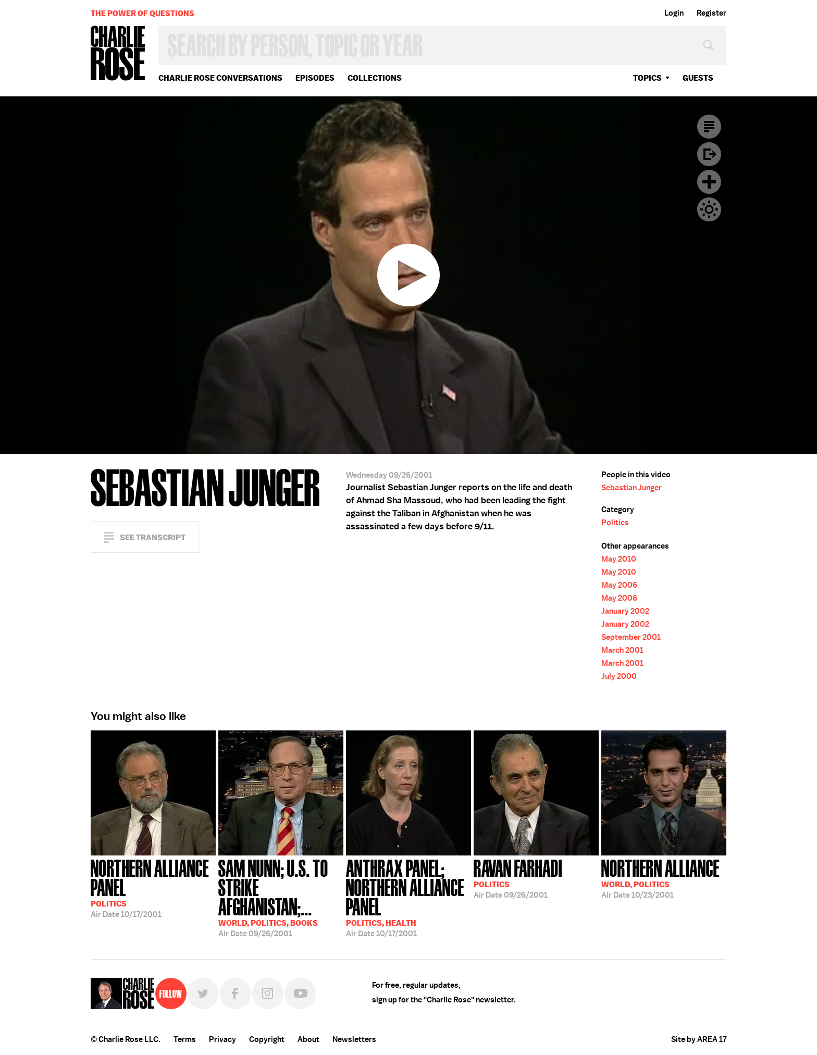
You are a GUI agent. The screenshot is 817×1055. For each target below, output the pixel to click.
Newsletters (354, 1039)
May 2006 (619, 585)
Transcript (709, 127)
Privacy (222, 1039)
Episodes (315, 78)
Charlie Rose (118, 54)
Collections (375, 78)
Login (674, 13)
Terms (185, 1039)
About (308, 1039)
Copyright (266, 1039)
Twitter (203, 993)
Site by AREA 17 (698, 1039)
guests (698, 78)
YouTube (300, 993)
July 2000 (619, 676)
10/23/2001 (660, 877)
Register (711, 13)
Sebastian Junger (631, 487)
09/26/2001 (280, 897)
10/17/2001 (153, 887)
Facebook (235, 993)
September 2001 (631, 637)
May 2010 (618, 559)
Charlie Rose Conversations (220, 78)
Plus (709, 182)
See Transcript (152, 537)
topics (647, 78)
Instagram (267, 993)
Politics (615, 522)
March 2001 (622, 650)
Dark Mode (709, 209)
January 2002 (625, 611)
